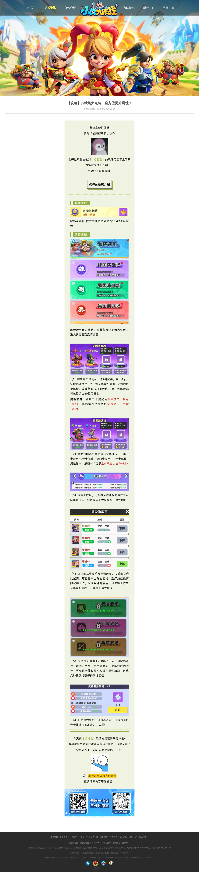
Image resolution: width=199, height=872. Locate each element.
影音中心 (148, 7)
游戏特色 (128, 7)
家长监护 (107, 843)
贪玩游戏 (123, 837)
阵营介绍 (70, 7)
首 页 (30, 7)
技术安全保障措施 (120, 843)
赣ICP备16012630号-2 (67, 848)
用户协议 (97, 843)
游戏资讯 (50, 7)
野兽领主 (73, 837)
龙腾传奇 (63, 837)
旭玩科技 (142, 837)
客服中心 (168, 7)
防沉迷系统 (73, 843)
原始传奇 (104, 837)
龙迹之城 (94, 837)
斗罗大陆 (113, 837)
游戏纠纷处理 (86, 843)
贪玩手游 (133, 837)
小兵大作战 (83, 837)
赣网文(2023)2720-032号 (87, 848)
